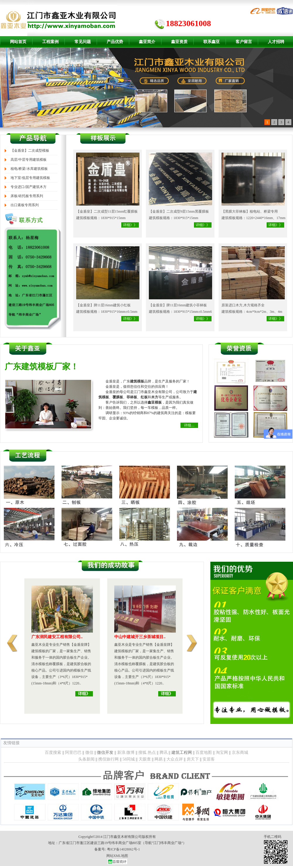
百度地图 (203, 752)
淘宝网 (222, 752)
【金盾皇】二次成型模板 (30, 150)
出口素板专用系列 (25, 205)
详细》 (84, 693)
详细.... (189, 425)
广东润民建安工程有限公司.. (57, 637)
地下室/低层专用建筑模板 (30, 178)
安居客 (208, 759)
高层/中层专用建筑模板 (29, 160)
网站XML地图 (117, 856)
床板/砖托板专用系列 (27, 196)
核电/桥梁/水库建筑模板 (29, 169)
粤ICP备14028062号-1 (123, 849)
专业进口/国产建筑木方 (29, 187)
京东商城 (240, 752)
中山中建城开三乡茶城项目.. (140, 637)
